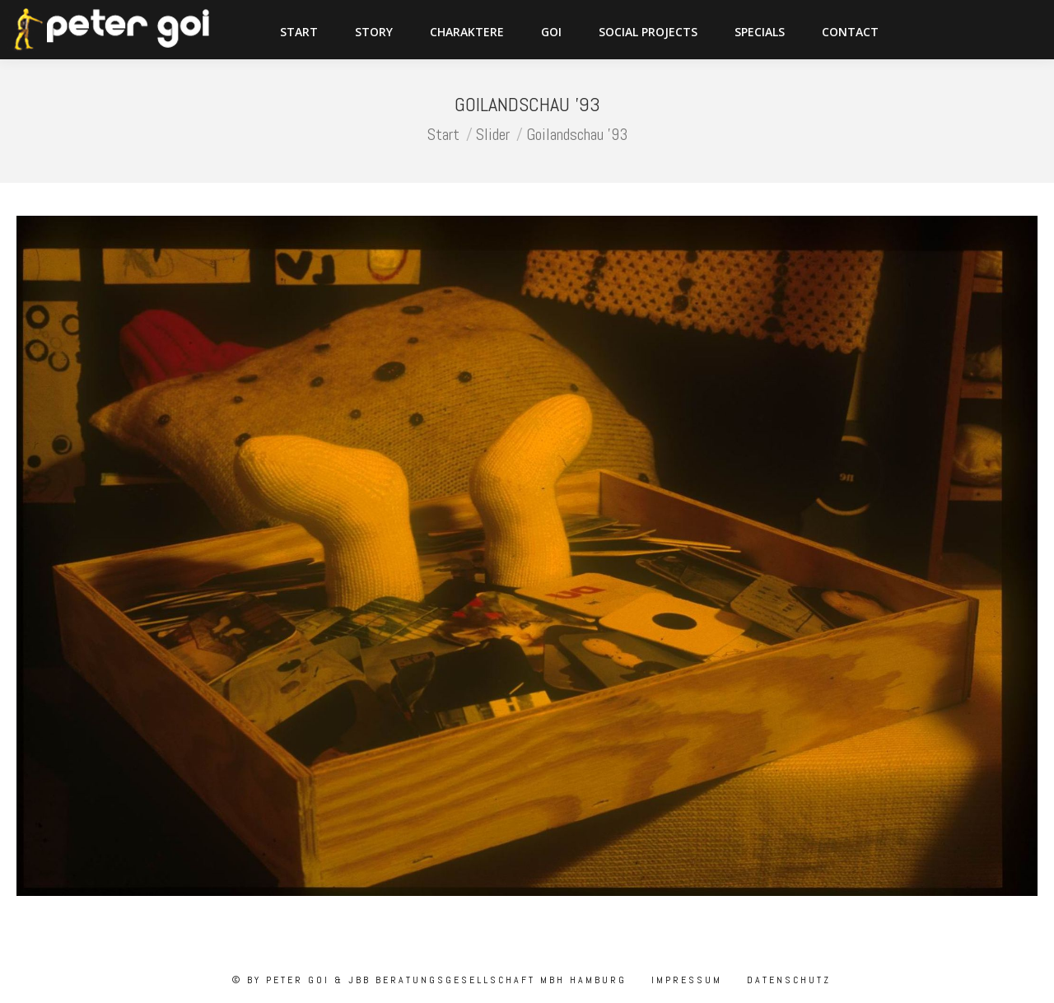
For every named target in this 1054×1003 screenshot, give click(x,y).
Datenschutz (786, 980)
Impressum (684, 980)
